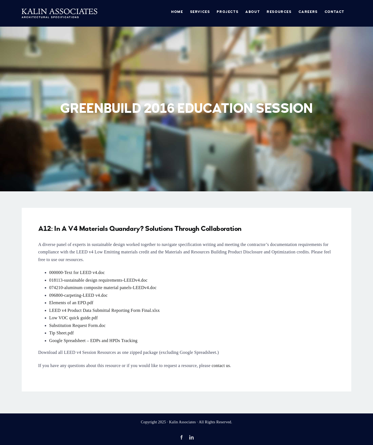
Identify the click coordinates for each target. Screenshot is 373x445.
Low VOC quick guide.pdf (73, 317)
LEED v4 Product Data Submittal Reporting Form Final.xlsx (104, 310)
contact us (221, 365)
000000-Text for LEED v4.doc (77, 272)
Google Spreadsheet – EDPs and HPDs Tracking (93, 340)
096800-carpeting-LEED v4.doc (78, 295)
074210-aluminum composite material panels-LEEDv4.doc (103, 287)
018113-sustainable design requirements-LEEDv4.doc (98, 280)
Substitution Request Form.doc (77, 325)
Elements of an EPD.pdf (71, 302)
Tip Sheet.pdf (61, 333)
